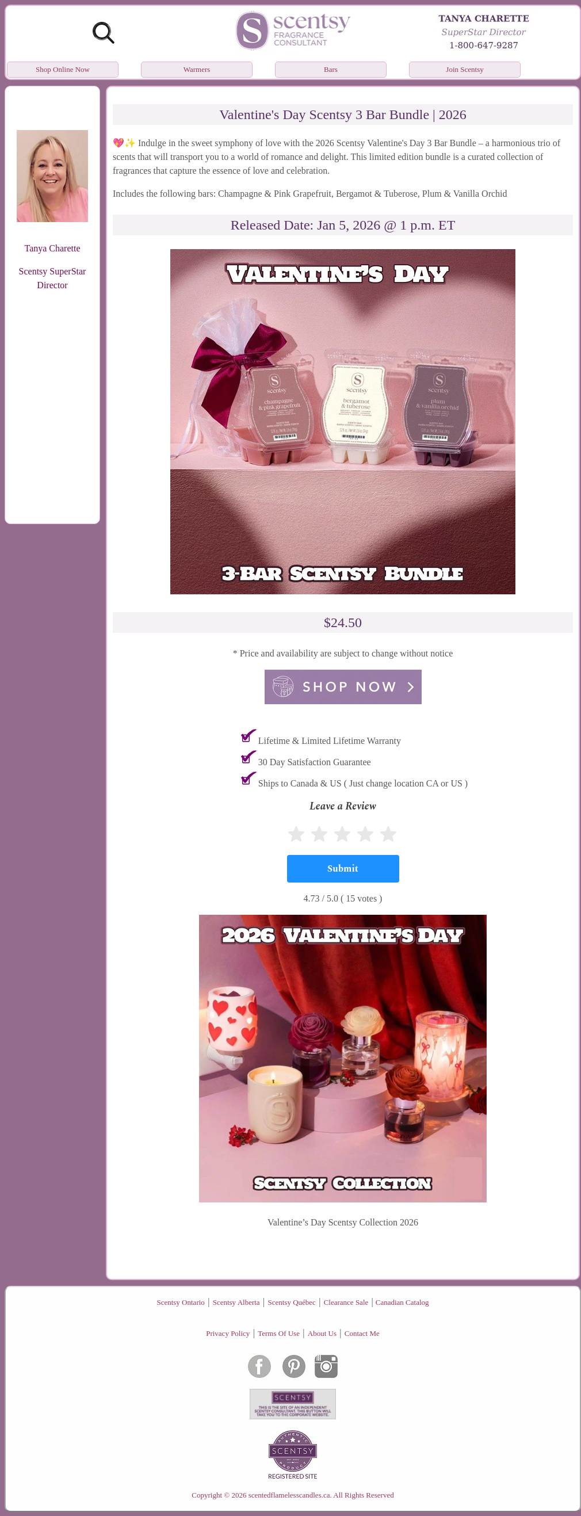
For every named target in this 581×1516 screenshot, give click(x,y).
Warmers (197, 69)
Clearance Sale (346, 1302)
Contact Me (362, 1333)
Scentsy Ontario (180, 1302)
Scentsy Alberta (236, 1302)
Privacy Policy (228, 1333)
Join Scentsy (464, 69)
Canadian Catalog (402, 1302)
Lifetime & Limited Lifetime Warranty (329, 741)
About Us (322, 1333)
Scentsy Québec (291, 1302)
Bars (331, 69)
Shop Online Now (63, 69)
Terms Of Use (279, 1333)
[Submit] (343, 869)
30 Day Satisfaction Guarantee (314, 762)
